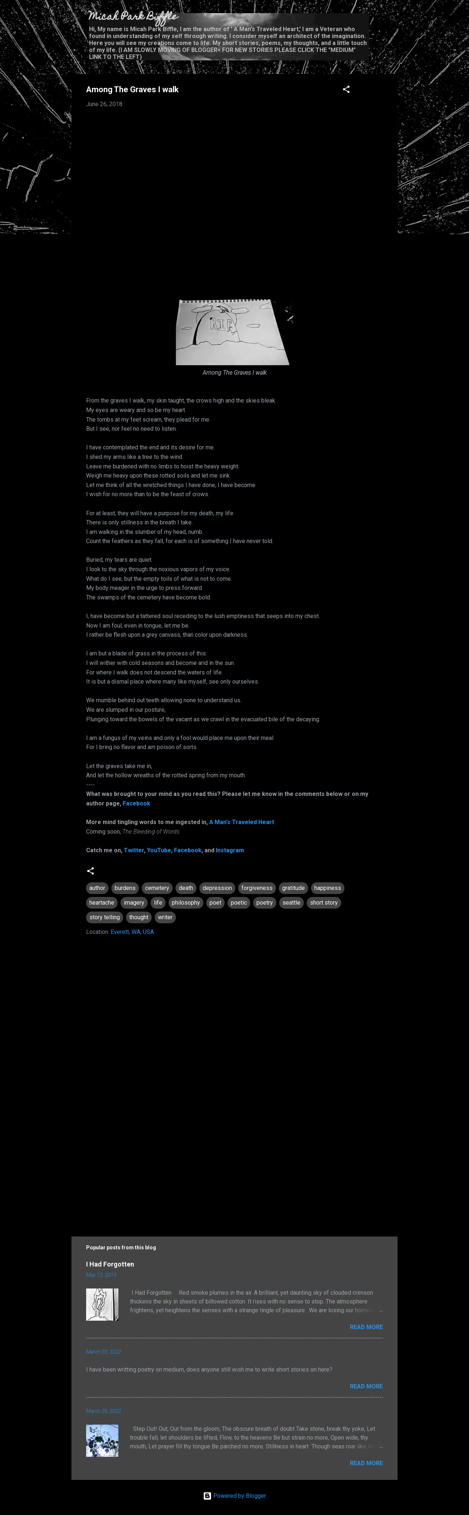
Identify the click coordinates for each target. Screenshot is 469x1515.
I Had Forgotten (110, 1264)
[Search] (393, 20)
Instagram (230, 850)
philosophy (186, 902)
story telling (104, 917)
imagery (134, 902)
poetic (239, 902)
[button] (346, 90)
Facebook (136, 803)
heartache (101, 902)
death (186, 887)
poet (215, 902)
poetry (264, 902)
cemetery (157, 887)
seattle (291, 902)
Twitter (134, 850)
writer (165, 917)
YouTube (159, 850)
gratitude (293, 887)
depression (217, 887)
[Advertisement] (234, 1162)
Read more (366, 1327)
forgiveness (257, 887)
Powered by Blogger (234, 1495)
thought (138, 917)
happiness (327, 887)
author (97, 887)
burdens (125, 887)
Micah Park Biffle (133, 17)
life (158, 902)
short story (324, 902)
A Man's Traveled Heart (241, 822)
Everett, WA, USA (132, 931)
